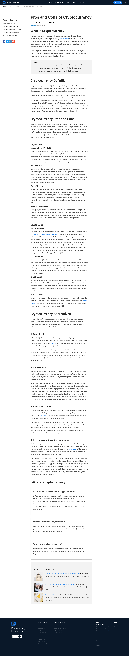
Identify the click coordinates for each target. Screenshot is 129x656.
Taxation (40, 646)
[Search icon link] (125, 2)
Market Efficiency (42, 632)
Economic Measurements (60, 628)
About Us (98, 638)
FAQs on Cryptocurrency (10, 35)
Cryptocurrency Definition (10, 26)
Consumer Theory (42, 626)
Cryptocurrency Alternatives (11, 32)
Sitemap (27, 651)
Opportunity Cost (42, 639)
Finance (68, 2)
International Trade (58, 630)
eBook (75, 2)
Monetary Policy (57, 632)
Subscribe (118, 2)
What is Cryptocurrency (9, 23)
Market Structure (42, 637)
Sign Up (110, 630)
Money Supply (57, 634)
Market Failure (41, 634)
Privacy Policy (32, 651)
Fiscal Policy (57, 626)
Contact (81, 2)
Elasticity (40, 630)
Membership (99, 641)
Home (50, 2)
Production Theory (42, 641)
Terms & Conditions (40, 651)
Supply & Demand (42, 643)
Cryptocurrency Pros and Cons (12, 29)
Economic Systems (42, 628)
